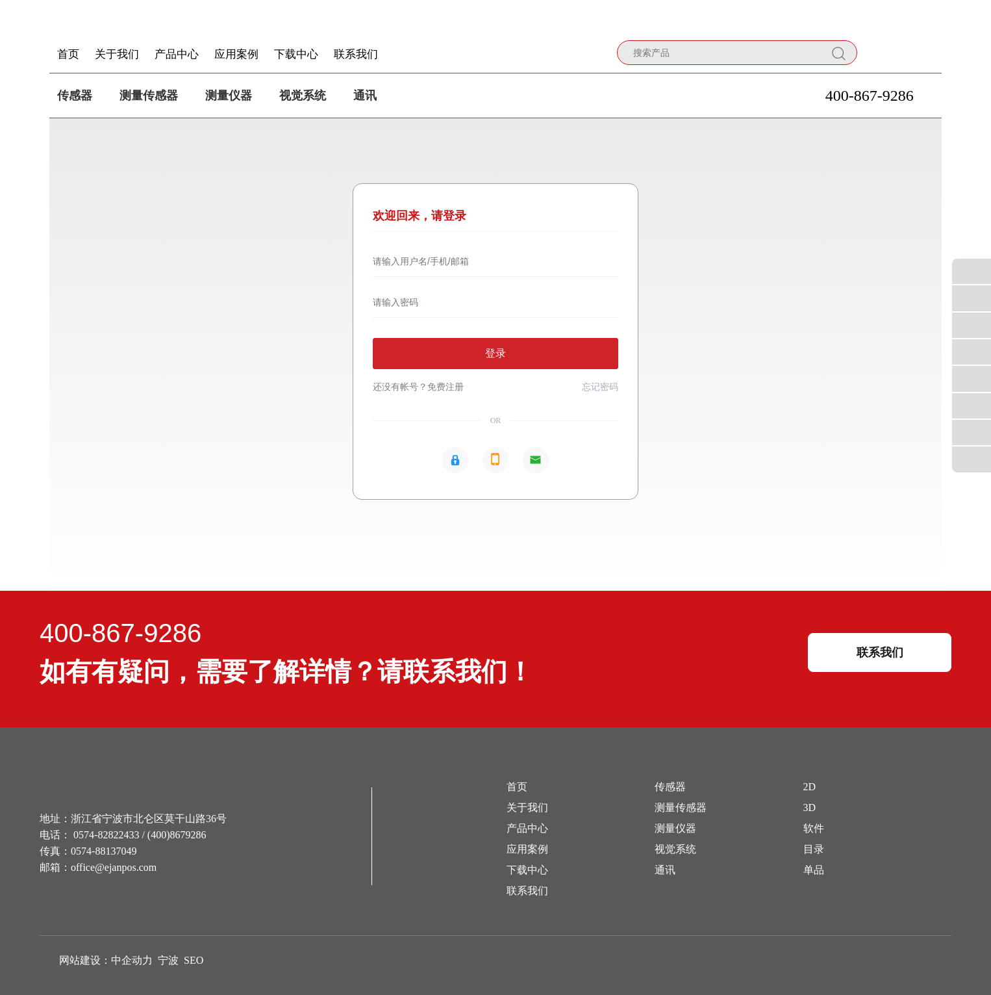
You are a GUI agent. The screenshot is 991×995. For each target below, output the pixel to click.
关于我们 (527, 807)
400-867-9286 (869, 95)
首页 (517, 786)
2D (809, 786)
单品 (813, 869)
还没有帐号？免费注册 (418, 387)
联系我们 (527, 890)
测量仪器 (228, 95)
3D (809, 807)
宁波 (168, 960)
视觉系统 (302, 95)
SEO (193, 960)
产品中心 (527, 828)
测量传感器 (148, 95)
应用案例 (527, 849)
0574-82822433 (106, 834)
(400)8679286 (177, 834)
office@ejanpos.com (114, 867)
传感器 (74, 95)
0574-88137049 (103, 851)
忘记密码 (600, 387)
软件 (813, 828)
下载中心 (527, 869)
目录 (813, 849)
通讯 (365, 95)
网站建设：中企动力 (106, 960)
